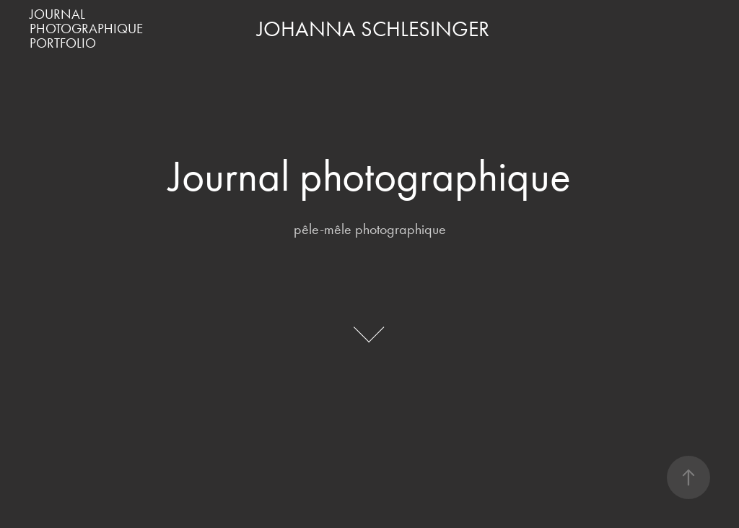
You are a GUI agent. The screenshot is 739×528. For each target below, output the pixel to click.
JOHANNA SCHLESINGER (373, 29)
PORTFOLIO (63, 43)
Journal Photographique (86, 21)
